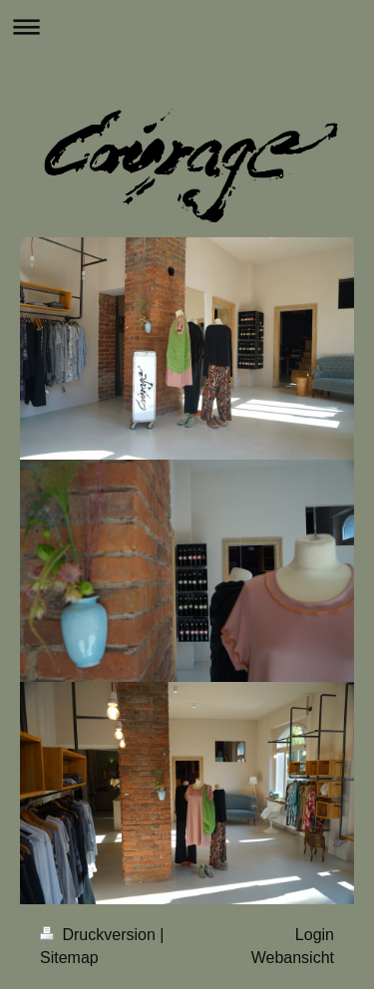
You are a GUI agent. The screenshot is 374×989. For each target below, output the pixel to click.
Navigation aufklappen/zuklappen (187, 26)
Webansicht (292, 957)
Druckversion (100, 934)
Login (314, 934)
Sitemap (69, 957)
